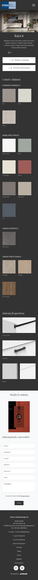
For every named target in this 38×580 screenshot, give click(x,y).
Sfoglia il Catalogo (19, 60)
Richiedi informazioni (19, 68)
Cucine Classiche (19, 540)
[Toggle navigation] (33, 5)
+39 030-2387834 (20, 528)
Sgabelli (19, 559)
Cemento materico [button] (11, 85)
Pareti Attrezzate (19, 544)
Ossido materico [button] (10, 228)
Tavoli (19, 555)
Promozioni (19, 563)
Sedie (19, 551)
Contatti (19, 547)
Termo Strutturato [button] (11, 257)
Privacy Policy (24, 496)
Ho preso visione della (17, 496)
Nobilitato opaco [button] (10, 135)
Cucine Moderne (19, 536)
